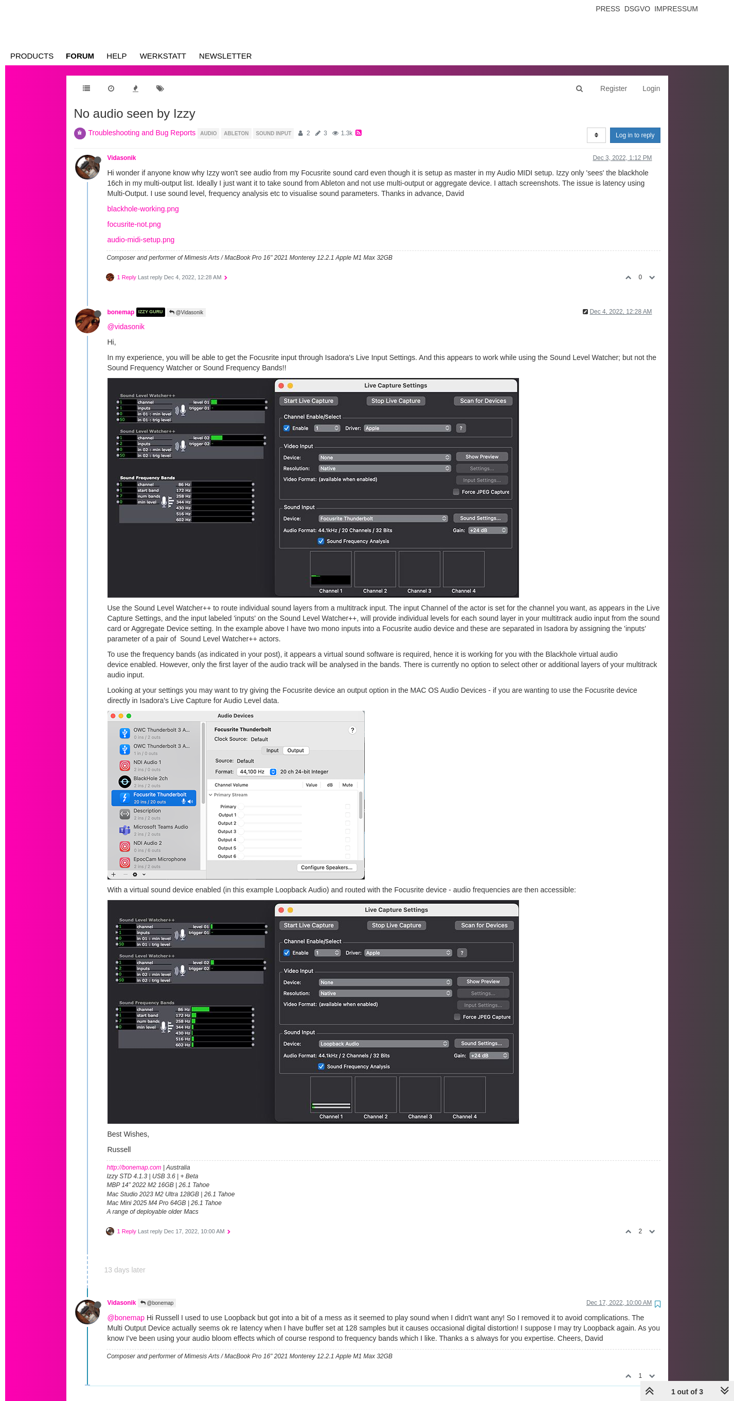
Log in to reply (635, 135)
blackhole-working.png (143, 209)
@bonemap (157, 1303)
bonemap (121, 312)
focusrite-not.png (134, 224)
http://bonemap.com (134, 1167)
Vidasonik (122, 157)
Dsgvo (637, 9)
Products (31, 55)
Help (116, 55)
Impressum (676, 9)
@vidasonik (126, 326)
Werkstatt (163, 55)
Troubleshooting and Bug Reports (142, 133)
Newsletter (225, 55)
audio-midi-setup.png (141, 240)
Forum (80, 55)
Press (608, 9)
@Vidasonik (186, 312)
